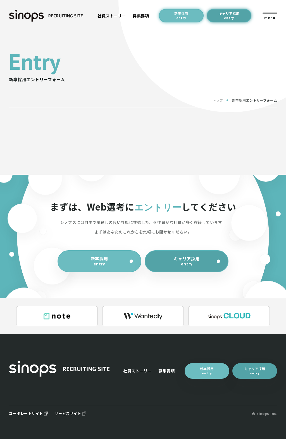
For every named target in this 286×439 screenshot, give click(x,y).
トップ (218, 102)
